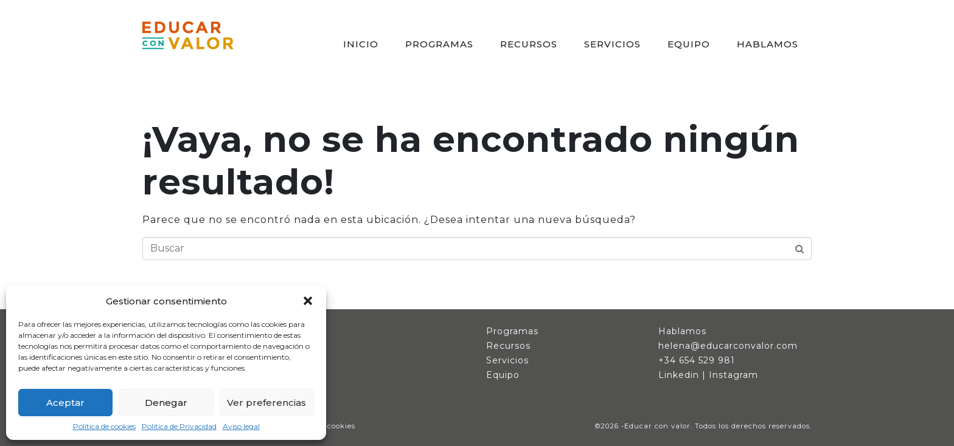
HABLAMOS (767, 44)
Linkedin (678, 374)
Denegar (166, 402)
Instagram (733, 374)
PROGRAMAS (439, 44)
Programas (512, 331)
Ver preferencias (266, 402)
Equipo (503, 374)
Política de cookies (104, 426)
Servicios (507, 360)
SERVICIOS (612, 44)
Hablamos (682, 331)
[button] (308, 301)
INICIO (360, 44)
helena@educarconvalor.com (728, 345)
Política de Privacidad (179, 426)
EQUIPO (688, 44)
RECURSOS (528, 44)
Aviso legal (241, 426)
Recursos (508, 345)
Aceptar (65, 402)
